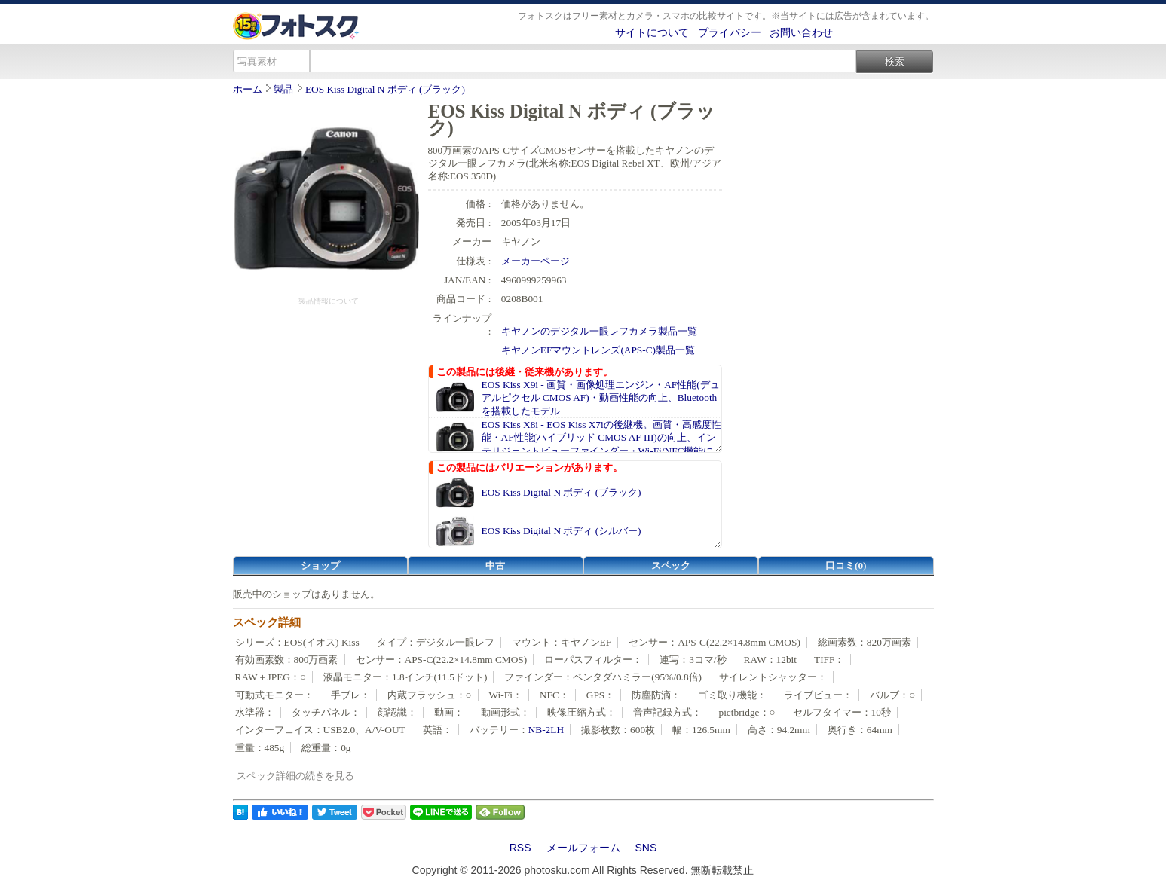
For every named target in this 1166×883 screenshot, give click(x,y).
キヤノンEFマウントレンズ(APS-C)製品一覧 (598, 350)
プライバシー (729, 32)
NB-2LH (546, 729)
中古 (495, 565)
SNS (646, 848)
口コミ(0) (846, 565)
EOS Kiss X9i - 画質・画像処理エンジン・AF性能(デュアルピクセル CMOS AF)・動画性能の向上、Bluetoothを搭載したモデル (601, 398)
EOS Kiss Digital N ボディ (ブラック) (385, 89)
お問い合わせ (801, 32)
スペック (670, 565)
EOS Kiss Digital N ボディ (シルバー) (561, 530)
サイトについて (652, 32)
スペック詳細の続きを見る (295, 775)
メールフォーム (583, 848)
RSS (520, 848)
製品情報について (328, 301)
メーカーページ (535, 261)
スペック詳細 (267, 622)
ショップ (320, 565)
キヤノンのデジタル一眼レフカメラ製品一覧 (599, 331)
